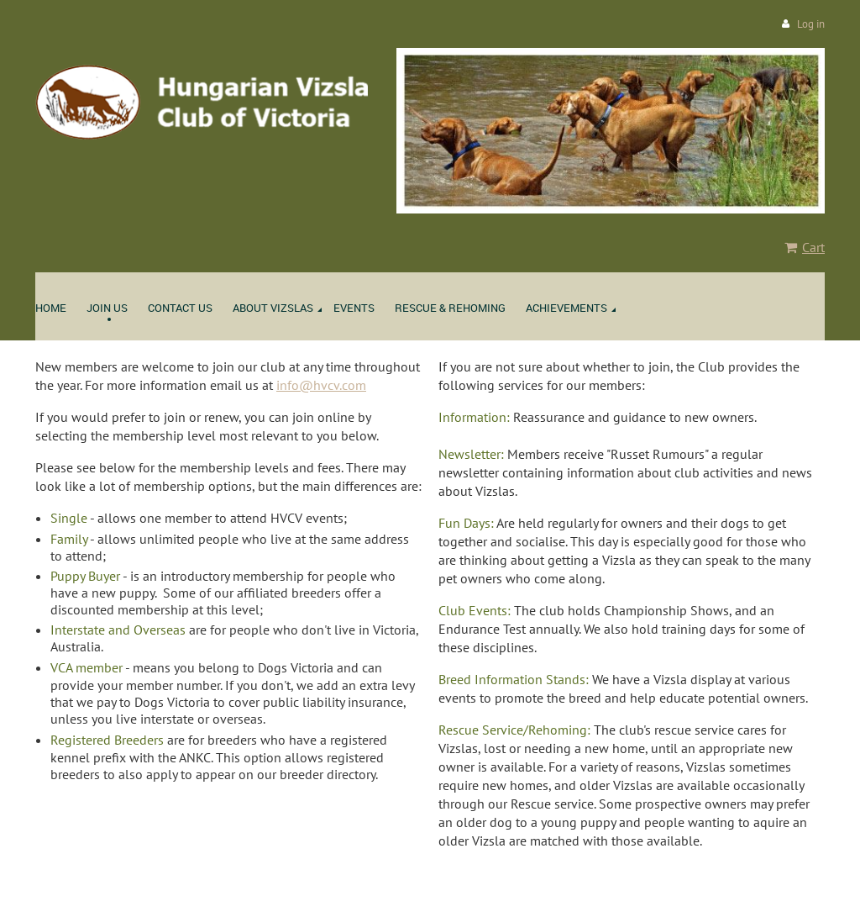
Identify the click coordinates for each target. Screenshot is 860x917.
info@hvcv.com (321, 385)
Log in (811, 24)
